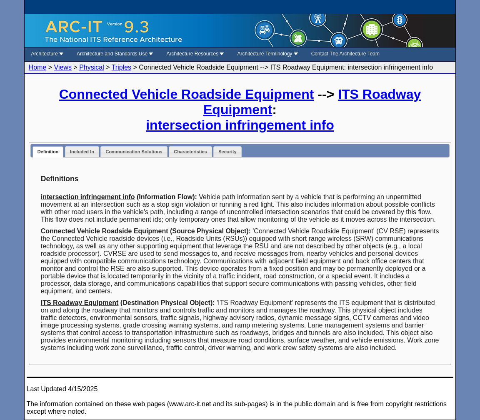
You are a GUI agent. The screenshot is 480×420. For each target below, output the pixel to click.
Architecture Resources (195, 54)
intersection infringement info (240, 125)
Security (227, 151)
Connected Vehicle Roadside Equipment (186, 94)
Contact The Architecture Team (345, 54)
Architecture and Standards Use (115, 54)
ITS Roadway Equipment (80, 302)
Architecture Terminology (268, 54)
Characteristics (190, 151)
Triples (121, 67)
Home (38, 67)
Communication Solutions (133, 151)
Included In (82, 151)
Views (63, 67)
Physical (91, 67)
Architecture (47, 54)
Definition (48, 151)
